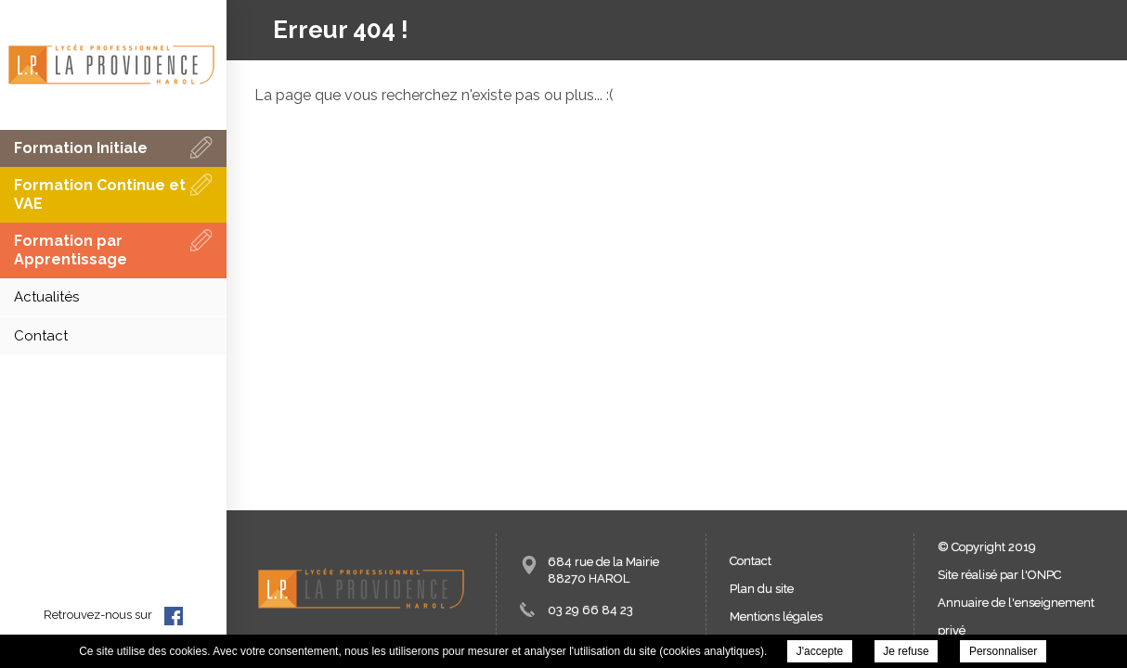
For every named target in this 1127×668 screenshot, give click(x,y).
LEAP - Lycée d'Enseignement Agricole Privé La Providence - (111, 65)
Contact (750, 561)
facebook (173, 616)
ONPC (1044, 575)
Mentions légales (776, 616)
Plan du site (762, 589)
